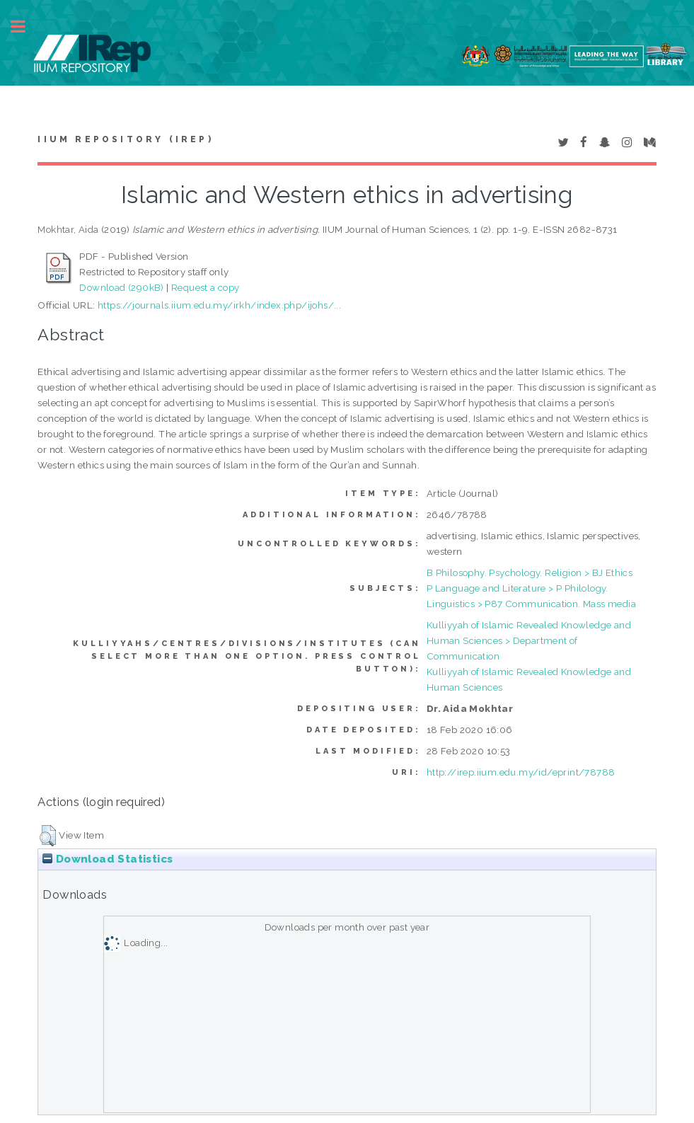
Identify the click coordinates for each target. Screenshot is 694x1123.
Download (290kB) (121, 287)
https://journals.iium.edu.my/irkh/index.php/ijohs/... (219, 305)
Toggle (25, 26)
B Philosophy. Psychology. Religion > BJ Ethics (529, 572)
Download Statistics (107, 859)
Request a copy (205, 287)
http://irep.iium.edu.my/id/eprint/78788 (521, 772)
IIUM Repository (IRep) (125, 139)
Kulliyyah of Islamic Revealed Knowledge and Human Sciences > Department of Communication (529, 640)
